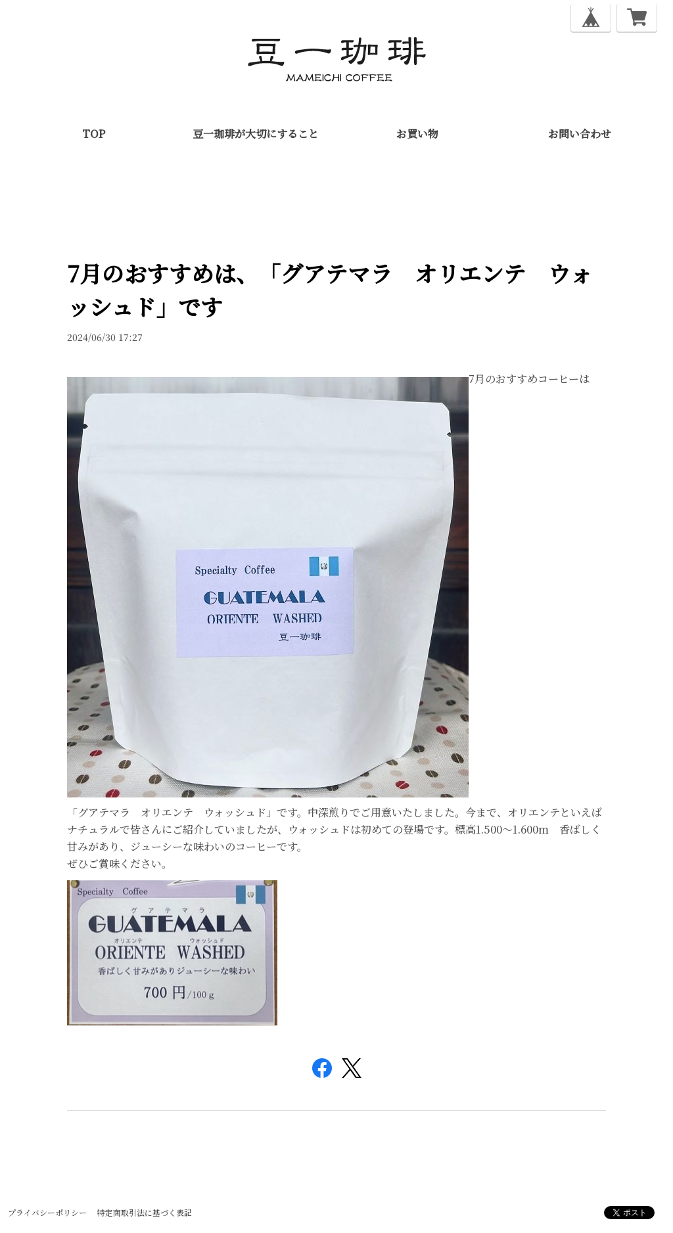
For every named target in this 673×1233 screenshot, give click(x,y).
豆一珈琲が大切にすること (256, 133)
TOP (93, 133)
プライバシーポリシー (47, 1212)
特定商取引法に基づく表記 (144, 1212)
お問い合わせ (579, 133)
